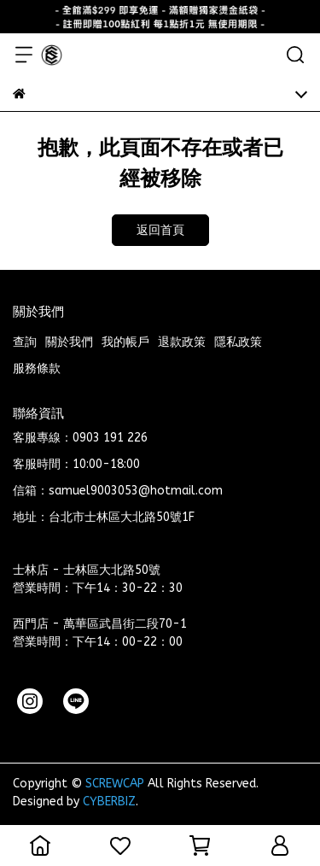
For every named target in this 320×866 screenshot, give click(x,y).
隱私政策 (238, 342)
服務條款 (37, 368)
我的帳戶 (125, 342)
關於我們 (69, 342)
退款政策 (182, 342)
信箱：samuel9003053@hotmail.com (118, 490)
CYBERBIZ (109, 801)
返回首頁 (160, 230)
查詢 (25, 342)
